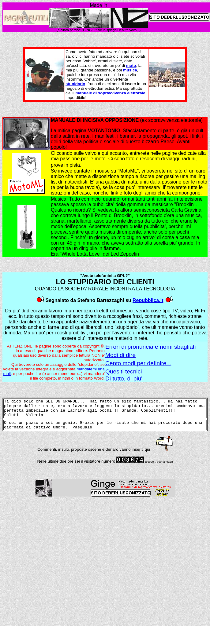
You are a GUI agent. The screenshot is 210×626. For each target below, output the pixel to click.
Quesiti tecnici (123, 371)
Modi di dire (120, 355)
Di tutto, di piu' (123, 378)
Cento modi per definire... (138, 363)
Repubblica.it (148, 300)
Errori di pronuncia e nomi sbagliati (150, 347)
